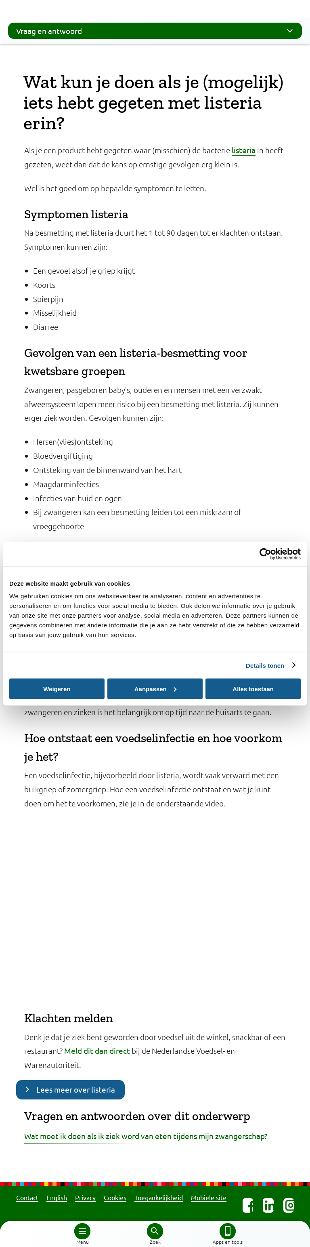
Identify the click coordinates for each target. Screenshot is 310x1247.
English (56, 1197)
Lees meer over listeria (75, 1089)
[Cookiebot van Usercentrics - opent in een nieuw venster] (265, 554)
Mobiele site (208, 1197)
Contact (27, 1197)
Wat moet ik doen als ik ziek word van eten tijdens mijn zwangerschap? (146, 1136)
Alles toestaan (253, 688)
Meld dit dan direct (97, 1050)
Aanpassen (155, 688)
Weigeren (56, 688)
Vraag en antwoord (157, 31)
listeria (244, 150)
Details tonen (265, 665)
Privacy (85, 1197)
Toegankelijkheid (158, 1197)
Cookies (115, 1197)
